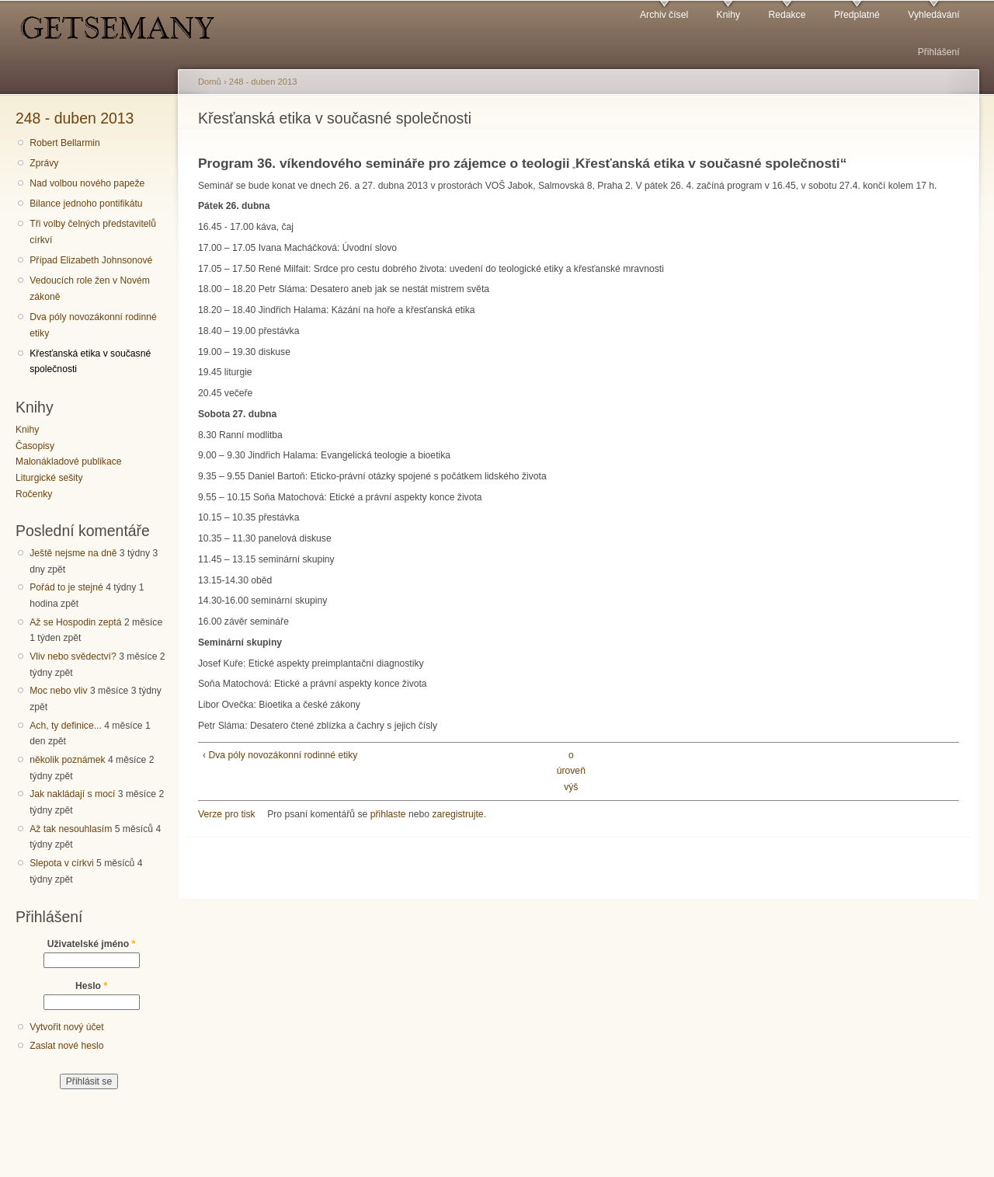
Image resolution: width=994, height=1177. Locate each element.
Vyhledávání (933, 14)
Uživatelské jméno (91, 943)
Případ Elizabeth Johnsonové (91, 260)
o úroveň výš (571, 771)
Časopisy (35, 446)
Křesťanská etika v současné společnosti (90, 361)
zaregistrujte (457, 814)
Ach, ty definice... (66, 725)
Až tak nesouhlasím (71, 829)
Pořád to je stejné (66, 587)
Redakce (786, 14)
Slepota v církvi (61, 863)
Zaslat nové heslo (66, 1045)
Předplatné (857, 14)
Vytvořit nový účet (67, 1027)
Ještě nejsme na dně (73, 553)
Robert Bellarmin (65, 143)
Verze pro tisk (226, 814)
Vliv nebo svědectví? (73, 656)
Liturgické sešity (49, 477)
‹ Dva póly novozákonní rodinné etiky (280, 755)
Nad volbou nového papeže (87, 183)
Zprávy (44, 163)
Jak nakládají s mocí (72, 794)
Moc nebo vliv (58, 690)
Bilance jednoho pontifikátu (86, 203)
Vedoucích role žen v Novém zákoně (90, 288)
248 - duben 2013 (75, 118)
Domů (209, 81)
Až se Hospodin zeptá (75, 622)
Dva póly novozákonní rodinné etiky (93, 325)
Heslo (91, 985)
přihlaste (388, 814)
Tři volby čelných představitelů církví (93, 231)
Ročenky (34, 494)
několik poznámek (67, 759)
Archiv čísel (664, 14)
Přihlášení (939, 52)
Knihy (728, 14)
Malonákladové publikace (69, 461)
